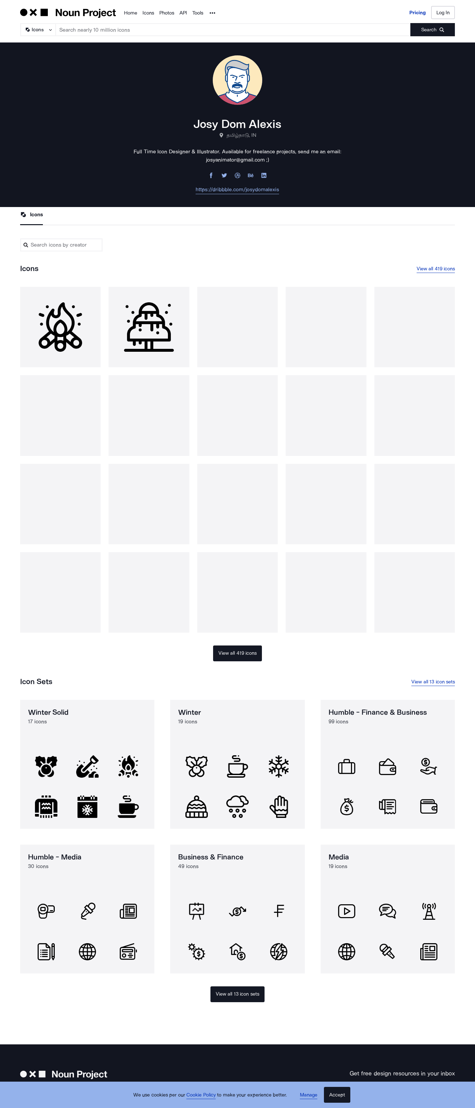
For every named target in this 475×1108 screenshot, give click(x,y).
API (183, 13)
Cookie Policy (202, 1096)
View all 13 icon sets (433, 683)
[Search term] (233, 29)
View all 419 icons (436, 269)
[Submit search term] (432, 29)
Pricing (417, 12)
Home (130, 13)
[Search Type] (37, 29)
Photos (166, 13)
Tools (197, 13)
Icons (148, 13)
